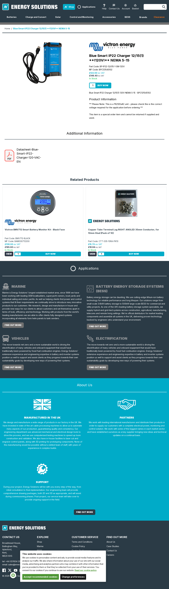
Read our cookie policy (85, 570)
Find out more (13, 325)
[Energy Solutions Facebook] (4, 570)
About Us (111, 542)
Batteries (13, 19)
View (9, 254)
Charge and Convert (37, 19)
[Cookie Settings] (13, 575)
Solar (59, 19)
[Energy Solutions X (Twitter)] (10, 570)
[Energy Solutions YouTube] (15, 570)
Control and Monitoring (83, 19)
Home (7, 28)
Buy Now (102, 85)
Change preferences (73, 576)
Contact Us (112, 550)
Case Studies (113, 546)
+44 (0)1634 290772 (15, 561)
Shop (39, 542)
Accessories (110, 19)
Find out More (84, 512)
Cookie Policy (78, 546)
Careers (110, 555)
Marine (40, 546)
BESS (129, 19)
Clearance (159, 17)
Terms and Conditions (82, 542)
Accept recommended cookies (40, 576)
